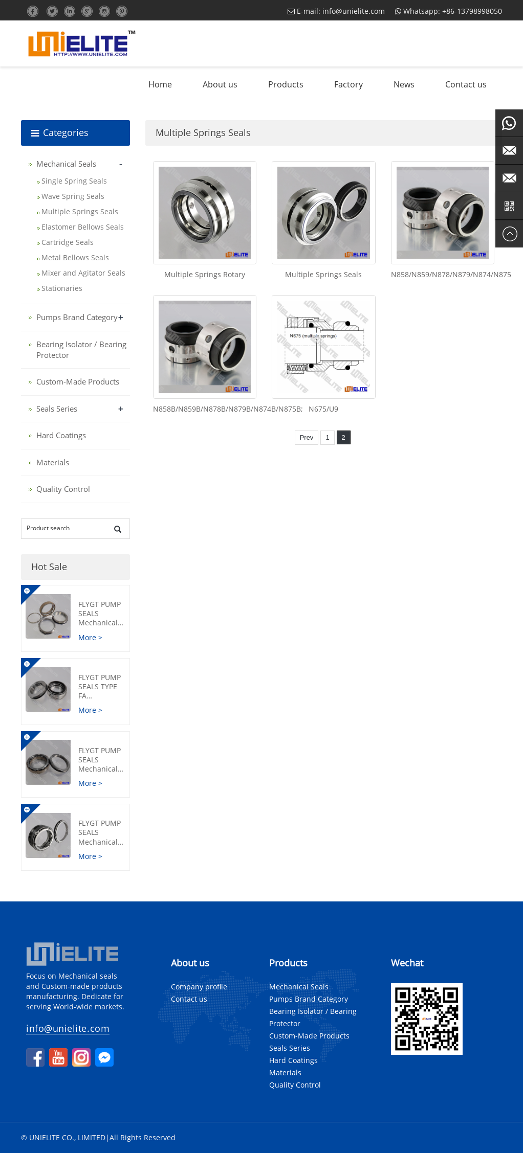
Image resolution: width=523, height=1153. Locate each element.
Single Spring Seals (74, 181)
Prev (307, 437)
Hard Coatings (61, 435)
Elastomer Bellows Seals (82, 227)
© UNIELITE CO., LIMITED (63, 1137)
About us (220, 84)
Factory (348, 84)
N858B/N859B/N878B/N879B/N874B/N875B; (228, 409)
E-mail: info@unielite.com (336, 11)
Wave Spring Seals (72, 196)
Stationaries (61, 288)
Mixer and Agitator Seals (83, 273)
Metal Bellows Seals (75, 257)
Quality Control (63, 489)
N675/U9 (323, 409)
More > (90, 637)
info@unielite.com (68, 1028)
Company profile (199, 986)
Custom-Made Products (77, 381)
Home (160, 84)
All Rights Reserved (143, 1137)
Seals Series (56, 408)
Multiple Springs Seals (323, 274)
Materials (52, 462)
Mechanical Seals (66, 164)
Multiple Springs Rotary (204, 274)
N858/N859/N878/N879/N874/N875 (451, 274)
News (404, 84)
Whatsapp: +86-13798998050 (448, 11)
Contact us (466, 84)
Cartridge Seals (67, 242)
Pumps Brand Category (77, 317)
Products (285, 84)
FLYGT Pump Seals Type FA (100, 691)
